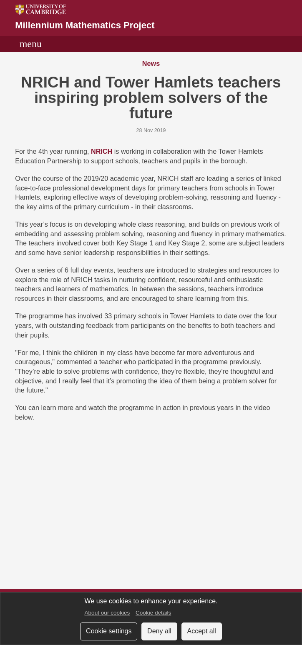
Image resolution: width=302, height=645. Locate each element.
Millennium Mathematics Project (84, 25)
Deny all (159, 631)
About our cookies (107, 613)
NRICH (101, 151)
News (151, 64)
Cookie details (153, 613)
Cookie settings (108, 631)
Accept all (201, 631)
